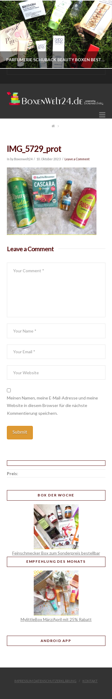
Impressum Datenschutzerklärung (45, 681)
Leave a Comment (77, 159)
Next (99, 34)
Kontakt (90, 681)
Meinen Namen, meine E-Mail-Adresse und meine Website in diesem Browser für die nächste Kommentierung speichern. (52, 405)
